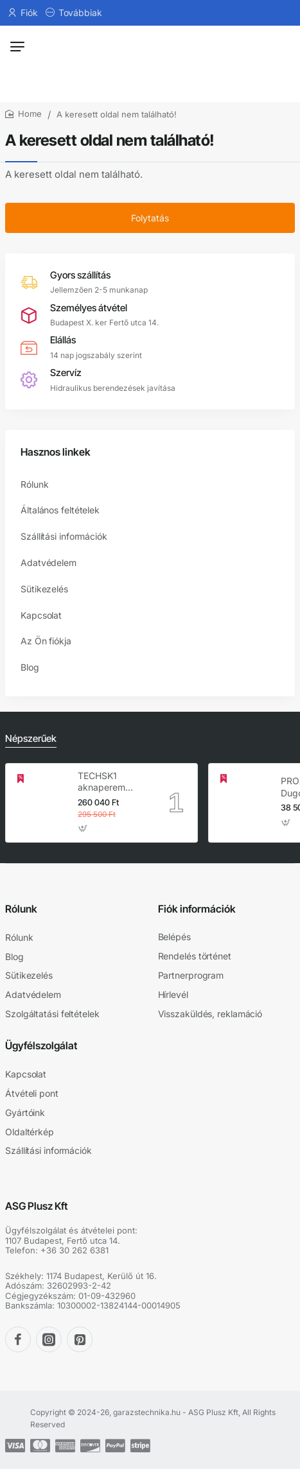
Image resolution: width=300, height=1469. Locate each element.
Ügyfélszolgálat (41, 1045)
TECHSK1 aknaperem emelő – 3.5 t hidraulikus (104, 782)
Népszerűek (31, 738)
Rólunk (21, 908)
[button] (83, 828)
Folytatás (150, 217)
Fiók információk (197, 908)
